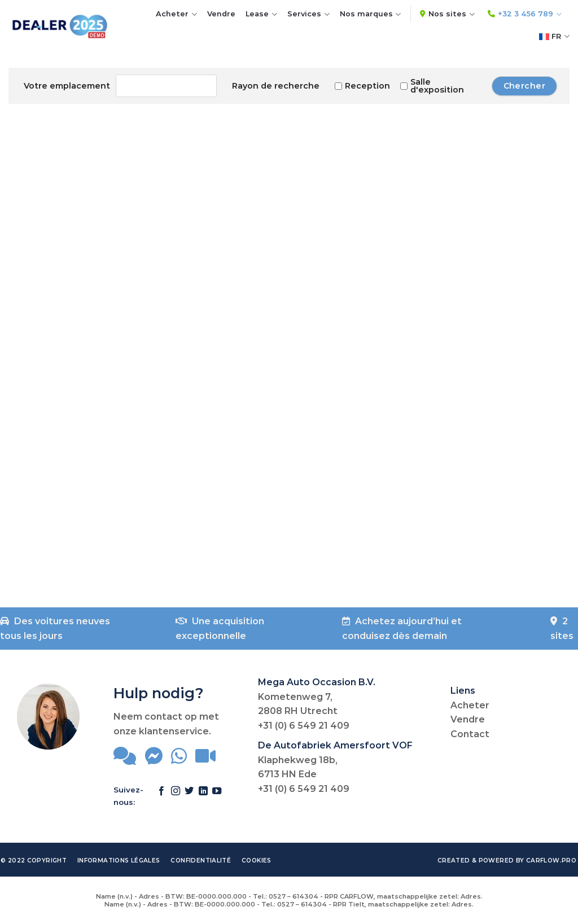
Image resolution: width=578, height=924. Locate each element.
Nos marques (370, 14)
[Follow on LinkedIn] (203, 796)
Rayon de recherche (275, 86)
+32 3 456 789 (525, 14)
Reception (362, 86)
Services (308, 14)
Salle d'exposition (432, 86)
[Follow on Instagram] (175, 796)
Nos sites (447, 14)
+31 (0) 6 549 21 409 (303, 725)
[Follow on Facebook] (161, 796)
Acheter (176, 14)
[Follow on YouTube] (216, 796)
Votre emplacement (67, 86)
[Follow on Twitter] (189, 796)
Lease (261, 14)
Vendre (221, 14)
